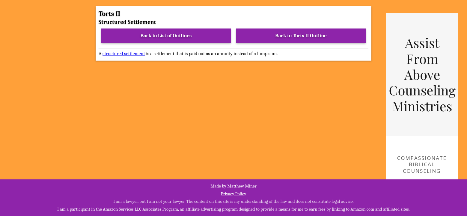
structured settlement (124, 53)
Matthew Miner (242, 186)
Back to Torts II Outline (301, 35)
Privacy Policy (233, 193)
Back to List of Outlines (166, 35)
